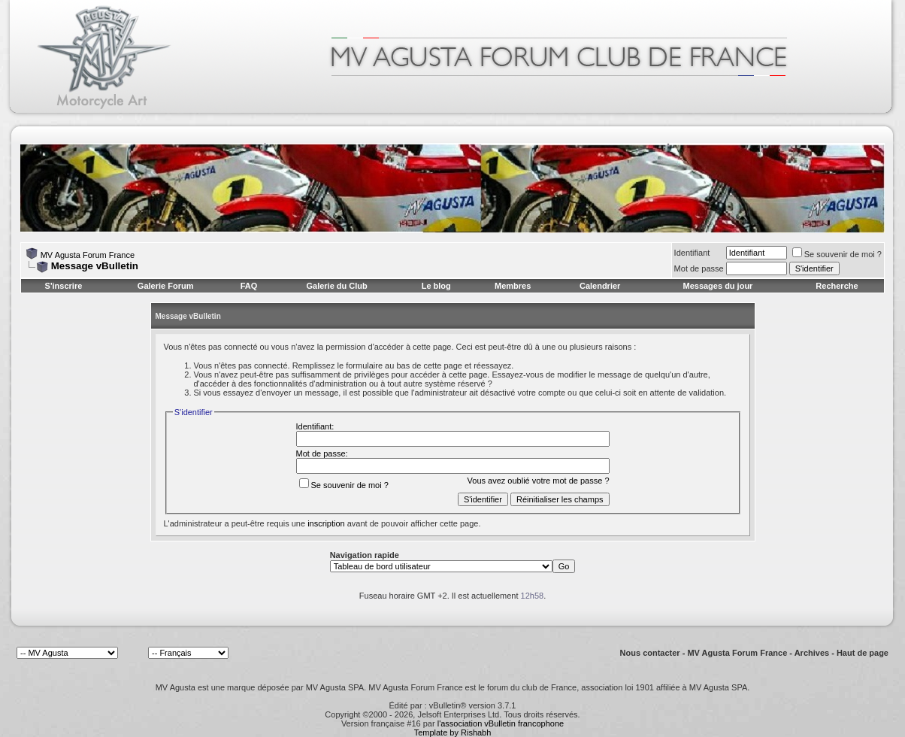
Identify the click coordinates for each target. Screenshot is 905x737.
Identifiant (692, 252)
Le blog (436, 285)
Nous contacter (650, 652)
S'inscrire (64, 285)
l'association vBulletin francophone (500, 723)
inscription (326, 523)
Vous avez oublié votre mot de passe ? (539, 480)
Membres (513, 285)
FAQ (249, 285)
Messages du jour (717, 285)
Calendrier (600, 285)
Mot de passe (699, 268)
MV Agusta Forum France (88, 254)
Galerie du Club (336, 285)
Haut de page (862, 652)
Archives (812, 652)
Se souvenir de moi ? (837, 254)
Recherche (837, 285)
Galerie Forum (166, 285)
